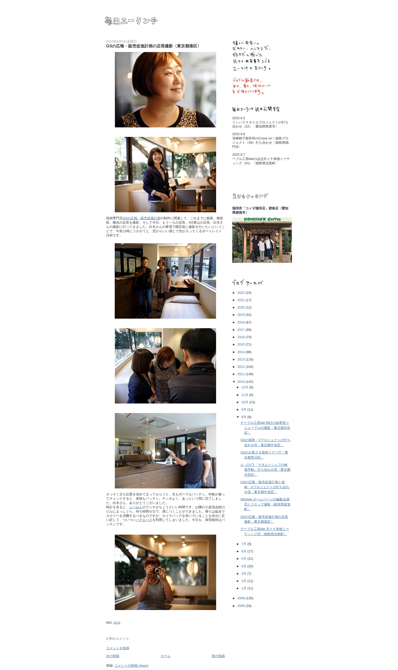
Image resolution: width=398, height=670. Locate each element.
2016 (241, 337)
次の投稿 (112, 656)
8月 (244, 417)
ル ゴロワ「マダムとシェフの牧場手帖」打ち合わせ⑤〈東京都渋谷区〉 (265, 470)
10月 (245, 402)
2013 (241, 359)
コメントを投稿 (117, 648)
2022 (241, 293)
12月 (245, 387)
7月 (244, 544)
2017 (241, 330)
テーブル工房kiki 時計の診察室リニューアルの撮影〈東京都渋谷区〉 (265, 427)
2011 (241, 374)
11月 (245, 395)
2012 (241, 367)
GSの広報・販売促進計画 (141, 218)
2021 (241, 300)
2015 (241, 344)
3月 (244, 573)
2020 (241, 307)
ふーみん (135, 507)
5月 (244, 558)
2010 (241, 382)
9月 (244, 409)
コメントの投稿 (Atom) (131, 665)
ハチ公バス (144, 520)
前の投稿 (218, 656)
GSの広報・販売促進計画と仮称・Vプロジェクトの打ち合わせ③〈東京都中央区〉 (264, 487)
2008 (241, 606)
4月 (244, 566)
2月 (244, 581)
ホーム (166, 656)
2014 (241, 352)
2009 (241, 598)
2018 (241, 322)
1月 (244, 588)
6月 (244, 551)
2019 (241, 315)
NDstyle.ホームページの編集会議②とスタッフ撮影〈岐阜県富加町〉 (265, 504)
